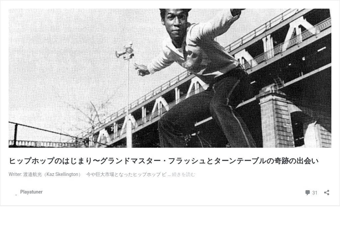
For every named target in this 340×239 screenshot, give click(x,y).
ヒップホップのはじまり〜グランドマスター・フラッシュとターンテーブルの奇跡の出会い (164, 161)
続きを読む (183, 174)
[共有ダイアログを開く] (326, 190)
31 (310, 192)
